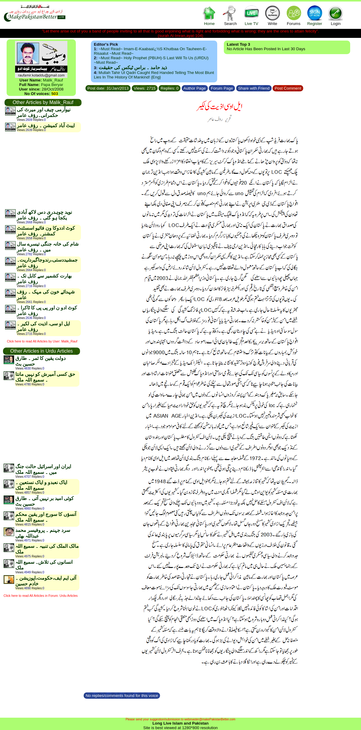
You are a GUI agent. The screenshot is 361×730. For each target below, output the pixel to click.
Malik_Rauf (53, 80)
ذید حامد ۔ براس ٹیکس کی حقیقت (133, 67)
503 (54, 93)
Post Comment (287, 88)
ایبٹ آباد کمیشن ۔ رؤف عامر (46, 125)
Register (314, 15)
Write (272, 15)
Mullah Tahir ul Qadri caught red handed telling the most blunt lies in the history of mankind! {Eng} (154, 74)
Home (209, 15)
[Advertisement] (42, 170)
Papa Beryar (52, 84)
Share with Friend (254, 88)
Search (230, 15)
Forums (293, 15)
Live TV (251, 15)
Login (335, 15)
